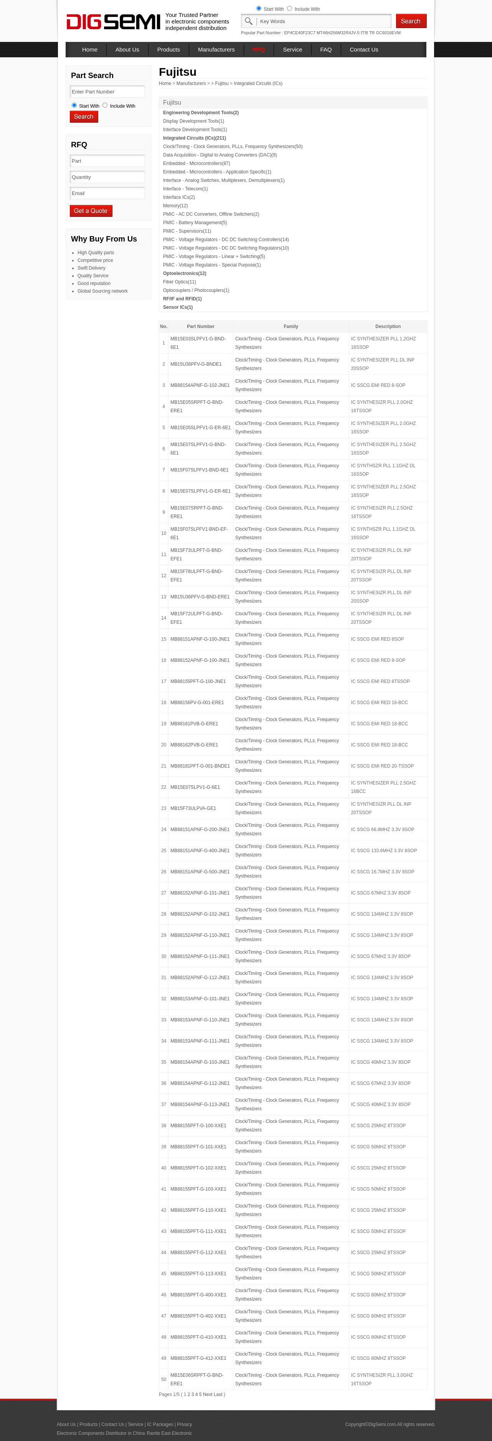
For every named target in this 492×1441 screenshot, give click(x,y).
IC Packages (160, 1424)
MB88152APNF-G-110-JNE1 (199, 935)
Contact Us (364, 49)
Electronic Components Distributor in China (101, 1433)
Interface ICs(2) (179, 197)
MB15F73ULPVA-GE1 (193, 808)
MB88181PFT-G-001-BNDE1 (200, 766)
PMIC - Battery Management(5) (195, 222)
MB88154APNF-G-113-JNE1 (199, 1104)
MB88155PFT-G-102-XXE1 (198, 1168)
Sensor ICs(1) (178, 307)
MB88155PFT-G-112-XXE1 (198, 1252)
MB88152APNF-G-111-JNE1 (199, 956)
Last (218, 1394)
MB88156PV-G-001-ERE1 (197, 702)
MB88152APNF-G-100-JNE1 (199, 660)
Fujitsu (221, 83)
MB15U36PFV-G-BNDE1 (195, 364)
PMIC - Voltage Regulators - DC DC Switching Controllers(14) (226, 239)
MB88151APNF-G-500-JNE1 (199, 872)
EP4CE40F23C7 (299, 32)
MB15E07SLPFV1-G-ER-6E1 (200, 491)
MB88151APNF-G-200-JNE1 (199, 829)
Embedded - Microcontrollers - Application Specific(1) (217, 172)
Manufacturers (216, 49)
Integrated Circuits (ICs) (258, 83)
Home (89, 49)
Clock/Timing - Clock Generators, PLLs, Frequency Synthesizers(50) (233, 146)
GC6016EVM (388, 32)
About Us (127, 49)
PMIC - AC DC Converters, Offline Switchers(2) (211, 214)
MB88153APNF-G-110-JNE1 (199, 1020)
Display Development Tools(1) (193, 121)
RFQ (259, 49)
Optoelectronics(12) (184, 273)
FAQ (326, 49)
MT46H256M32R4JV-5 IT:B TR (346, 32)
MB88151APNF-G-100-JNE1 (199, 639)
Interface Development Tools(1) (195, 129)
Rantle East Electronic (169, 1433)
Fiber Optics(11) (179, 282)
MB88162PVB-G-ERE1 (194, 745)
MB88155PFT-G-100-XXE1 (198, 1125)
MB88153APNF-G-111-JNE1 (199, 1041)
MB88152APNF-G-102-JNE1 (199, 914)
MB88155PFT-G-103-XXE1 (198, 1189)
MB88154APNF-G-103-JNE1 (199, 1062)
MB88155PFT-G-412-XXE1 (198, 1358)
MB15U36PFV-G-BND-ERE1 (199, 597)
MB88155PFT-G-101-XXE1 (198, 1146)
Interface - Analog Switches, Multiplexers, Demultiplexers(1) (224, 180)
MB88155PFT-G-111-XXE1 (198, 1231)
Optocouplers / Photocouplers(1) (196, 290)
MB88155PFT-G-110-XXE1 (198, 1210)
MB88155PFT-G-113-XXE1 (198, 1273)
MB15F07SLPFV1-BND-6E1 (199, 470)
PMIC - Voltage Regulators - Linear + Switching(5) (214, 256)
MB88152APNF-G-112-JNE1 (199, 977)
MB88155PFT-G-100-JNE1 (198, 681)
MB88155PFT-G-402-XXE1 (198, 1316)
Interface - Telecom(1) (185, 189)
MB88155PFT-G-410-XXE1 (198, 1337)
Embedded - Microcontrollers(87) (196, 163)
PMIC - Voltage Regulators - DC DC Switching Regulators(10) (226, 248)
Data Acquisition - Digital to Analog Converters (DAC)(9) (220, 155)
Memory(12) (175, 205)
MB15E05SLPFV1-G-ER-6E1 (200, 427)
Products (168, 49)
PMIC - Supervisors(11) (187, 231)
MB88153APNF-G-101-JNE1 (199, 998)
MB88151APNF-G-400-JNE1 (199, 850)
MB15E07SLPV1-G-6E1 (195, 787)
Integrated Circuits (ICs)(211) (194, 138)
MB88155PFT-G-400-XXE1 (198, 1295)
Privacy (184, 1424)
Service (292, 49)
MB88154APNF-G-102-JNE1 (199, 385)
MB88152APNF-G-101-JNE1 (199, 893)
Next (208, 1394)
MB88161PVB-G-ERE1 (194, 723)
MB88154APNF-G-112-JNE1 (199, 1083)
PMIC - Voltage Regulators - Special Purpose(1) (212, 265)
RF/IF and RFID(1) (182, 299)
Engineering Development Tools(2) (201, 112)
